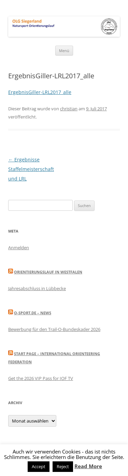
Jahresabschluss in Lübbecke (37, 288)
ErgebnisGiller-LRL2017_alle (39, 92)
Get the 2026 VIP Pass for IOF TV (40, 378)
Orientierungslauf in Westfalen (48, 271)
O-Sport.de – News (32, 312)
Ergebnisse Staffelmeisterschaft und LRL (31, 169)
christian (68, 109)
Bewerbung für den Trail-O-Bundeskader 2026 (54, 329)
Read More (88, 466)
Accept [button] (38, 466)
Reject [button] (63, 466)
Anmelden (18, 247)
